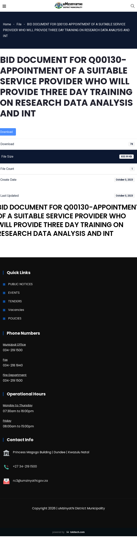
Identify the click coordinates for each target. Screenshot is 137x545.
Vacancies (16, 310)
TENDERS (15, 301)
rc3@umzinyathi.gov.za (30, 480)
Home (7, 24)
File (19, 24)
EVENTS (14, 292)
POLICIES (14, 318)
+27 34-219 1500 (25, 466)
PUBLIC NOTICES (20, 284)
